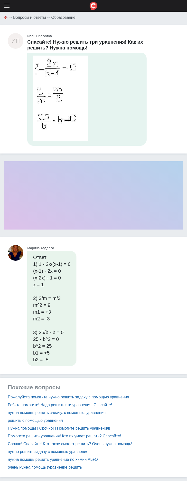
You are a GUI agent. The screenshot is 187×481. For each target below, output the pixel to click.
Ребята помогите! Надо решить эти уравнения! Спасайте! (60, 405)
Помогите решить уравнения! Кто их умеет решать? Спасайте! (64, 436)
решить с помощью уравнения (35, 420)
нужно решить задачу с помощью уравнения (48, 452)
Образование (63, 17)
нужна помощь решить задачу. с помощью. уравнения (56, 413)
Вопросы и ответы (29, 17)
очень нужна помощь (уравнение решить (45, 467)
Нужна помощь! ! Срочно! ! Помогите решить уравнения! (59, 428)
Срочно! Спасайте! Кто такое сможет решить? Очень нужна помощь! (70, 444)
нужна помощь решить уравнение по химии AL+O (53, 459)
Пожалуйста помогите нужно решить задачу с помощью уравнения (68, 397)
